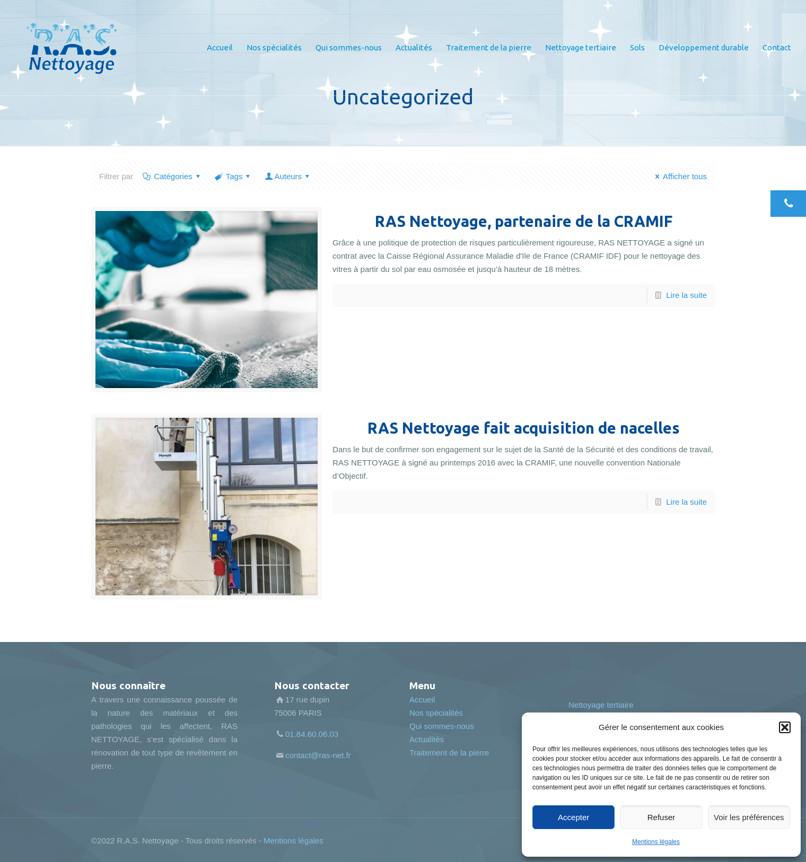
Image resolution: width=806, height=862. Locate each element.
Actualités (426, 739)
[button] (784, 727)
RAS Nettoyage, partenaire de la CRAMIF (523, 221)
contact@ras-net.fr (318, 755)
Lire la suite (686, 295)
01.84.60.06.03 (311, 733)
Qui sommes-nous (441, 726)
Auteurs (288, 176)
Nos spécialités (436, 712)
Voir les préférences (749, 817)
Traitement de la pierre (449, 752)
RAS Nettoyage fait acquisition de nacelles (523, 427)
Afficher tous (679, 176)
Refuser (661, 817)
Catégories (172, 176)
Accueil (422, 699)
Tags (233, 176)
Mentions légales (656, 842)
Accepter (573, 817)
